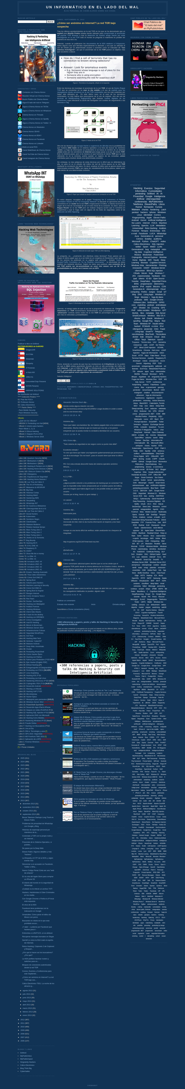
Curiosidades (155, 191)
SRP (152, 877)
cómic (135, 414)
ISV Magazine (161, 748)
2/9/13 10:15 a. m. (72, 415)
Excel (134, 355)
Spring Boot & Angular (35, 591)
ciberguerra (137, 329)
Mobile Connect (151, 512)
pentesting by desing (149, 631)
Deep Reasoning (139, 501)
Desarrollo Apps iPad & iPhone (38, 707)
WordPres (136, 904)
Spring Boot (30, 580)
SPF (162, 456)
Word (160, 777)
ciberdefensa (135, 628)
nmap (146, 568)
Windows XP (145, 324)
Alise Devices (161, 734)
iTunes (152, 920)
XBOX (134, 435)
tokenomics (159, 284)
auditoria (154, 779)
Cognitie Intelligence (146, 663)
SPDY (147, 877)
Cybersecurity (145, 499)
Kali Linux (155, 350)
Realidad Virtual (153, 533)
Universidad (137, 228)
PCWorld (146, 326)
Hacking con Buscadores (35, 726)
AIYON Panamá (28, 386)
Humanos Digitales (154, 501)
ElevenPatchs (146, 822)
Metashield (162, 435)
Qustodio (163, 761)
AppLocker (145, 806)
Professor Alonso (27, 402)
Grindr (164, 830)
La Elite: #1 (31, 556)
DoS (132, 554)
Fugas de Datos (138, 379)
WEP (147, 774)
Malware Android (32, 644)
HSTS (142, 575)
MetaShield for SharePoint (158, 854)
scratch (141, 589)
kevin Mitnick (158, 528)
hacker (154, 446)
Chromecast (135, 740)
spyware (136, 530)
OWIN (145, 864)
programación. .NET (137, 930)
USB (154, 451)
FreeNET (163, 742)
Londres (133, 851)
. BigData (157, 798)
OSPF (134, 864)
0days (148, 589)
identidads (136, 923)
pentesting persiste (138, 928)
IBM (163, 414)
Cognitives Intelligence (158, 591)
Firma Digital (139, 456)
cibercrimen (140, 271)
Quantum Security (34, 458)
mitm (164, 249)
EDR (164, 740)
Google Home (159, 491)
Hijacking (147, 363)
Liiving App (150, 848)
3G (147, 435)
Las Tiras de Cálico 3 (35, 482)
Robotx (158, 875)
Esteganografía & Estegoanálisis (39, 668)
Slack (163, 766)
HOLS (155, 700)
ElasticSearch (136, 822)
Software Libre (139, 302)
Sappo (163, 623)
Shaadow (155, 716)
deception (144, 655)
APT (135, 347)
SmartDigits (145, 883)
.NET (135, 308)
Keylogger (138, 753)
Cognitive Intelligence (153, 252)
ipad (135, 278)
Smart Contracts (147, 477)
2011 (23, 1023)
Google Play (147, 321)
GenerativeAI (138, 249)
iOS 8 (163, 917)
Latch (163, 209)
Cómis (164, 817)
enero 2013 (27, 1015)
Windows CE (155, 774)
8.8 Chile (25, 354)
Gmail (159, 292)
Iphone (152, 212)
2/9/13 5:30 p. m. (71, 504)
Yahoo (155, 430)
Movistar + (145, 297)
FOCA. (148, 824)
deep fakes (154, 583)
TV (162, 560)
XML (135, 652)
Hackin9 (144, 668)
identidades (159, 920)
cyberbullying (143, 549)
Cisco (153, 573)
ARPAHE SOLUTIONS (31, 390)
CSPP (154, 459)
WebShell (150, 896)
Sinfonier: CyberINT (34, 641)
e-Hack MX (26, 372)
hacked (137, 326)
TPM (154, 888)
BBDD (144, 689)
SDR (155, 713)
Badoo (140, 811)
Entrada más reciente (65, 604)
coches (149, 517)
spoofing (136, 321)
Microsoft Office (157, 443)
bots (152, 371)
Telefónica (138, 204)
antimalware (161, 305)
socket (141, 936)
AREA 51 (25, 377)
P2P (121, 387)
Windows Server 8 (151, 901)
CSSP (154, 814)
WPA (154, 679)
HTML (136, 427)
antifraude (137, 724)
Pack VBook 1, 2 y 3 (27, 429)
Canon (163, 737)
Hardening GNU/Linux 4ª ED (37, 681)
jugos (142, 923)
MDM (148, 671)
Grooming (137, 615)
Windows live (158, 602)
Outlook (141, 515)
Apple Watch (136, 660)
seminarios (144, 634)
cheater (147, 782)
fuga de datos (157, 297)
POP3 (135, 711)
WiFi (150, 260)
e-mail (134, 233)
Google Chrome (156, 300)
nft (149, 377)
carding (134, 605)
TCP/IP (142, 546)
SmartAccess (136, 883)
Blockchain (147, 255)
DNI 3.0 (134, 819)
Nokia (143, 758)
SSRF (149, 679)
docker (135, 337)
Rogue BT (163, 764)
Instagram (138, 393)
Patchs (137, 676)
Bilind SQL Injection (158, 811)
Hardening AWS (32, 498)
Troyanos (135, 342)
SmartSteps (138, 769)
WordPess (162, 901)
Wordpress (155, 310)
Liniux (157, 848)
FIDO (142, 824)
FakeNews (154, 385)
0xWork (164, 798)
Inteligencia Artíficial (138, 840)
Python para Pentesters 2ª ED (38, 660)
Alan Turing (151, 734)
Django (145, 697)
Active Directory (158, 400)
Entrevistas (155, 231)
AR (154, 801)
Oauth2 (151, 483)
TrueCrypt (140, 650)
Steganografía (152, 599)
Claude (162, 459)
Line (144, 753)
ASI (164, 801)
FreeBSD (141, 827)
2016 (23, 790)
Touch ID (153, 771)
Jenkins (155, 843)
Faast (162, 329)
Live (143, 671)
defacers (134, 726)
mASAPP (163, 628)
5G (138, 610)
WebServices (146, 721)
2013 (23, 800)
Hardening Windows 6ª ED (35, 721)
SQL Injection (158, 244)
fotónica (156, 681)
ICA (155, 575)
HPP (164, 665)
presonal (162, 928)
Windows (162, 212)
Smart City (147, 560)
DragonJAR (26, 350)
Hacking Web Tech (33, 638)
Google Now (157, 830)
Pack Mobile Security (27, 410)
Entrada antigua (119, 604)
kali (143, 318)
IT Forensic (26, 368)
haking (143, 790)
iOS (163, 231)
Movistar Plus (151, 379)
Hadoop (149, 575)
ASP (142, 610)
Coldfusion (157, 663)
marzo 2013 (27, 1008)
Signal (133, 718)
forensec (157, 912)
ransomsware (161, 684)
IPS (154, 748)
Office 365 (157, 475)
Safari (139, 536)
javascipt (163, 681)
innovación (137, 268)
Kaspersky (161, 703)
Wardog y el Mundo (33, 689)
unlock (158, 936)
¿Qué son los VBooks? (28, 421)
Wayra (157, 321)
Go (153, 594)
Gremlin (137, 597)
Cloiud (140, 817)
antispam (139, 446)
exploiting (141, 305)
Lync (145, 851)
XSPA (164, 581)
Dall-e (159, 740)
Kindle (144, 846)
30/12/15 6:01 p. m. (72, 595)
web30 (164, 607)
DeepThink (137, 697)
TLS (133, 626)
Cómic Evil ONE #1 (33, 588)
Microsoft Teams (157, 642)
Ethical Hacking (32, 431)
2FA (134, 276)
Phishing (162, 265)
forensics (137, 424)
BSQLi (136, 499)
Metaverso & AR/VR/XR (35, 487)
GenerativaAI (150, 827)
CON (164, 286)
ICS (133, 557)
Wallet (149, 602)
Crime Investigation (33, 620)
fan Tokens (160, 345)
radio (146, 345)
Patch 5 (153, 870)
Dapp (151, 695)
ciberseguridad (153, 199)
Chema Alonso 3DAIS (28, 131)
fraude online (158, 324)
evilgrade (163, 726)
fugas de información (149, 353)
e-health (157, 517)
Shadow (162, 716)
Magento (136, 618)
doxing (141, 459)
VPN (154, 411)
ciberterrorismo (146, 528)
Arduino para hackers (34, 426)
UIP (159, 891)
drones (148, 467)
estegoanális (162, 787)
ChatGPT (154, 241)
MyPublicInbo (138, 859)
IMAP (143, 748)
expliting (143, 912)
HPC (143, 832)
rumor (148, 933)
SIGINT (141, 877)
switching (157, 687)
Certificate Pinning (153, 552)
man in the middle (153, 729)
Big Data (29, 490)
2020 (23, 776)
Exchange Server (157, 424)
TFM (141, 771)
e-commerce (158, 467)
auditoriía (161, 904)
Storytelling (30, 501)
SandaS (156, 623)
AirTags (144, 734)
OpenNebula (161, 867)
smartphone (154, 361)
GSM (158, 414)
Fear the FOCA (27, 400)
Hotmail (147, 432)
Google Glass (156, 665)
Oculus (151, 864)
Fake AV (161, 697)
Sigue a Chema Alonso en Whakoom (36, 111)
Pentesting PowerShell (35, 652)
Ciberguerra (32, 474)
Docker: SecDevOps (34, 601)
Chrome (147, 350)
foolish (143, 480)
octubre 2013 (28, 811)
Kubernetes (30, 516)
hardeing (161, 915)
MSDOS (145, 557)
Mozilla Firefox (141, 416)
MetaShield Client (147, 618)
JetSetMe (162, 843)
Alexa (135, 403)
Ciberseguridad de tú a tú (36, 509)
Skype (137, 477)
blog (134, 294)
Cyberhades (25, 1071)
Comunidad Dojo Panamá (32, 381)
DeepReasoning (138, 594)
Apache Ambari (147, 803)
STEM (134, 880)
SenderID (138, 560)
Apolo (135, 737)
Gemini (139, 363)
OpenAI (160, 340)
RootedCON (136, 679)
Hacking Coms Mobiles (35, 718)
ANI (150, 801)
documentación (158, 393)
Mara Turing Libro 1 (34, 535)
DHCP (149, 740)
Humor (139, 207)
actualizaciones (158, 721)
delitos (163, 605)
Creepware (143, 695)
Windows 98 (146, 899)
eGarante (153, 655)
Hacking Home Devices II (37, 469)
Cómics (139, 239)
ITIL (137, 838)
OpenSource (148, 448)
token (162, 353)
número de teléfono (148, 684)
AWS (152, 538)
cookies (156, 565)
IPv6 (142, 286)
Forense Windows (32, 742)
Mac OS (134, 854)
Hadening (154, 832)
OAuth (143, 504)
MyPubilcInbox (150, 620)
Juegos (152, 292)
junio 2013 (27, 998)
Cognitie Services (149, 817)
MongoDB (135, 644)
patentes (153, 568)
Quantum (152, 427)
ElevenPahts (160, 530)
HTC (148, 832)
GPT (164, 310)
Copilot (143, 740)
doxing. (164, 907)
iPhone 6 (142, 729)
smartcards (143, 732)
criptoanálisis (160, 536)
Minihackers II (32, 461)
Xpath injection (143, 652)
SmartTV (149, 331)
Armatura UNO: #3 (34, 564)
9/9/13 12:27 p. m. (72, 554)
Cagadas (134, 663)
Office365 (155, 456)
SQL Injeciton (150, 766)
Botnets (135, 369)
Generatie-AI (135, 745)
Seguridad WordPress (34, 633)
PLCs (159, 557)
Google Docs (147, 830)
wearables (149, 798)
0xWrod (135, 801)
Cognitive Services (158, 263)
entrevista (137, 586)
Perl (157, 644)
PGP (157, 448)
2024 (23, 762)
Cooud (158, 817)
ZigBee (143, 904)
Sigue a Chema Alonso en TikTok (35, 107)
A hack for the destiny (34, 615)
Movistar (144, 263)
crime (133, 681)
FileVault (154, 824)
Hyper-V (161, 700)
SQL (143, 679)
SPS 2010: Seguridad (33, 734)
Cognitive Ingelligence (148, 612)
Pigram (163, 644)
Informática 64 (156, 440)
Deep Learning (159, 695)
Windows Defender (157, 899)
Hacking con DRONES (35, 617)
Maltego (154, 671)
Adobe (157, 538)
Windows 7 (159, 273)
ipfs (144, 793)
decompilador (145, 787)
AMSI (138, 734)
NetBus (150, 862)
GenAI (143, 220)
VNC (133, 774)
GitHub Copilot (155, 554)
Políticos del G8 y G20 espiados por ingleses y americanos (97, 759)
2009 (23, 1030)
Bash (159, 634)
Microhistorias (31, 694)
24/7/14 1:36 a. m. (72, 579)
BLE (157, 469)
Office (137, 339)
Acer (134, 803)
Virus (152, 536)
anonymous (136, 565)
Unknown (67, 560)
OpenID (152, 867)
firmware (150, 912)
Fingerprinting (112, 387)
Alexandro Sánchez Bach (73, 402)
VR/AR (161, 411)
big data (138, 252)
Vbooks (146, 536)
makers (146, 385)
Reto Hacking (151, 228)
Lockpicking (151, 753)
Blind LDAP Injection (147, 347)
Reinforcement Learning (143, 764)
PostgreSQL (152, 676)
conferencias (141, 201)
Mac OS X (161, 316)
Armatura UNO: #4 (34, 562)
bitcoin (144, 273)
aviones (135, 782)
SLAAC (142, 599)
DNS (102, 387)
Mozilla (141, 620)
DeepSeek (138, 432)
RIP (139, 875)
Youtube (135, 281)
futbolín (140, 915)
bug (147, 249)
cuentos (136, 480)
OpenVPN (151, 644)
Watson (137, 896)
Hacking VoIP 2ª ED (34, 691)
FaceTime (138, 639)
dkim (135, 459)
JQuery (140, 843)
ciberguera (160, 724)
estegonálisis (156, 909)
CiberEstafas (31, 522)
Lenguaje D (135, 848)
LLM (152, 225)
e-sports (136, 538)
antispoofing (160, 652)
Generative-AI (147, 236)
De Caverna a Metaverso (36, 506)
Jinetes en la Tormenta (35, 538)
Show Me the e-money (35, 554)
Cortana (150, 636)
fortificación (152, 302)
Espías (144, 742)
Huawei (153, 835)
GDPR (134, 462)
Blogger (163, 469)
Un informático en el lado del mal (92, 7)
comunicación (161, 785)
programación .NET (146, 414)
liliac (148, 793)
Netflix (136, 504)
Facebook (143, 233)
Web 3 (143, 896)
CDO (163, 390)
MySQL (135, 313)
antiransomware (138, 485)
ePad (133, 909)
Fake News (154, 355)
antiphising (147, 779)
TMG (149, 888)
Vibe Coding (140, 774)
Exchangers (135, 824)
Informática (143, 838)
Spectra (144, 225)
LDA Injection (152, 846)
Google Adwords (137, 830)
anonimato (72, 387)
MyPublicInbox (26, 1056)
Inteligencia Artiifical (158, 750)
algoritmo (156, 626)
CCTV (162, 689)
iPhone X (138, 793)
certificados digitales (157, 485)
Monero (154, 673)
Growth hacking (156, 639)
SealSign (154, 515)
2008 (23, 1034)
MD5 (154, 851)
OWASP (152, 557)
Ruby (136, 451)
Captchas (137, 472)
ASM (144, 570)
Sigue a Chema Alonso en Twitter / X (36, 123)
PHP (133, 310)
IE (142, 703)
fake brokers (135, 790)
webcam (153, 408)
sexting (151, 496)
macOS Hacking (32, 622)
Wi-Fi (158, 581)
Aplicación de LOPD (33, 739)
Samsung (156, 578)
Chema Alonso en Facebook (33, 139)
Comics (157, 215)
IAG (164, 639)
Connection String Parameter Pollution (145, 520)
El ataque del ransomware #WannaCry (89, 786)
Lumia (140, 851)
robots (144, 361)
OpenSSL (135, 578)
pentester (136, 390)
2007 (23, 1037)
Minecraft (148, 856)
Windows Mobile (152, 546)
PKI (149, 597)
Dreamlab (26, 359)
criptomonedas (144, 276)
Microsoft (136, 241)
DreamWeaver (161, 819)
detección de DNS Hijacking (68, 212)
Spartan (152, 885)
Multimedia (162, 512)
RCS (132, 764)
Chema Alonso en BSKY (30, 135)
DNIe (145, 472)
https (147, 355)
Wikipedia (162, 650)
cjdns (153, 785)
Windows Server (158, 268)
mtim (163, 923)
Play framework (136, 761)
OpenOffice (139, 438)
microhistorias (138, 334)
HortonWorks (136, 748)
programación (146, 284)
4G (134, 552)
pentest (135, 212)
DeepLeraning (151, 819)
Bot (164, 634)
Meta (141, 512)
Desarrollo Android (33, 686)
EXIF (133, 742)
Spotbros (159, 885)
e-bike (141, 726)
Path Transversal (152, 758)
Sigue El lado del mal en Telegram (33, 103)
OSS (139, 864)
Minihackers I (32, 463)
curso (146, 419)
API (151, 419)
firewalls (160, 655)
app (147, 485)
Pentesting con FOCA (34, 670)
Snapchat (162, 647)
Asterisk (140, 737)
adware (140, 371)
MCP (149, 851)
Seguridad (142, 493)
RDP (164, 475)
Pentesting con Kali (35, 423)
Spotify (147, 451)
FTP (142, 522)
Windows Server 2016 (35, 437)
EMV (165, 663)
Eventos (148, 188)
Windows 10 (160, 294)
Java (163, 337)
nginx (162, 729)
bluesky (133, 907)
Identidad (148, 215)
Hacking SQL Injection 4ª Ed (37, 713)
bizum (141, 782)
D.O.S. (136, 491)
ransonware (158, 930)
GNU (146, 554)
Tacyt (143, 339)
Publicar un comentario (66, 601)
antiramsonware (152, 904)
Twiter (140, 891)
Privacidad (62, 389)
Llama (136, 387)
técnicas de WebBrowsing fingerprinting (74, 98)
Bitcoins (156, 286)
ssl (165, 366)
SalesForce (136, 716)
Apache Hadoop (151, 610)
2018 (23, 783)
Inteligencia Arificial (144, 750)
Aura (137, 236)
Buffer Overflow (143, 573)
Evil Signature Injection (159, 822)
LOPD (163, 385)
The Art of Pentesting (34, 485)
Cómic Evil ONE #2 (34, 577)
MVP (164, 522)
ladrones (134, 658)
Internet (146, 223)
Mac (142, 387)
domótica (152, 549)
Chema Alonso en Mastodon (31, 127)
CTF (157, 737)
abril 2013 (27, 1005)
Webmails (138, 419)
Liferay (143, 848)
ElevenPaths (151, 204)
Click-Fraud (161, 573)
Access (158, 658)
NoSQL (159, 620)
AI (157, 193)
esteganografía (148, 366)
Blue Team (154, 488)
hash (135, 729)
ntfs (134, 925)
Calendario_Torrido (157, 403)
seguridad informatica (157, 933)
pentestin (137, 631)
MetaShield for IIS (150, 756)
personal (159, 236)
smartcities (136, 570)
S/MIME (148, 623)
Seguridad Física (159, 281)
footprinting (136, 385)
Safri (148, 880)
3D (142, 530)
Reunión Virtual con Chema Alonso (36, 96)
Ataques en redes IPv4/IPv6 (37, 710)
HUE (164, 745)
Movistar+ (153, 374)
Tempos (144, 231)
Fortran (134, 827)
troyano (145, 424)
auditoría (157, 239)
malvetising (149, 923)
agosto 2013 (28, 991)
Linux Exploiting (32, 673)
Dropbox (139, 554)
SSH (141, 451)
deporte (134, 607)
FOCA (154, 223)
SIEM (135, 877)
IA (161, 193)
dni (138, 681)
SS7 (160, 713)
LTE (136, 705)
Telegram (159, 331)
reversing (146, 400)
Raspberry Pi (31, 548)
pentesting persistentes (142, 795)
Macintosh (143, 705)
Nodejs (143, 644)
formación (148, 207)
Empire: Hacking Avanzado (36, 572)
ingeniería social (138, 469)
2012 (23, 1020)
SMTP (149, 578)
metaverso (137, 345)
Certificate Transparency (145, 692)
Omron (157, 864)
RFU (163, 872)
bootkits (163, 626)
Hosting (151, 668)
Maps (149, 642)
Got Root (29, 636)
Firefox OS (162, 824)
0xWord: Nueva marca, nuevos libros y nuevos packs (94, 746)
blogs (137, 297)
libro (142, 313)
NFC (147, 456)
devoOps (154, 787)
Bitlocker (161, 610)
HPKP (160, 745)
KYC (132, 846)
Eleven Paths (159, 217)
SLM (147, 525)
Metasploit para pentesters (40, 699)
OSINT (29, 551)
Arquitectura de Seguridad (37, 477)
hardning (144, 917)
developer (137, 361)
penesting (147, 925)
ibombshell (162, 549)
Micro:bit (149, 708)
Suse (148, 718)
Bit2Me (137, 374)
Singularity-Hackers (28, 1062)
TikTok (135, 517)
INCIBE (149, 748)
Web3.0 (154, 650)
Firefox (144, 292)
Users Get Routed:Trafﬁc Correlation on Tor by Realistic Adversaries (91, 261)
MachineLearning (137, 756)
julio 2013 (27, 994)
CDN (133, 692)
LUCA (152, 233)
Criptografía (137, 257)
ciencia (137, 655)
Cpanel (135, 695)
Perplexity (152, 416)
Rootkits (157, 544)
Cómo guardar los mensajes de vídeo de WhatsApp (94, 799)
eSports (156, 726)
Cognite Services (160, 692)
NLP (138, 758)
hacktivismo (140, 398)
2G (135, 610)
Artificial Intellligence (149, 809)
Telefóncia (161, 888)
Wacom (161, 893)
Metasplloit (135, 856)
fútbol (145, 586)
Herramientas (151, 265)
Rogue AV (155, 764)
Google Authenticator (156, 472)
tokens (141, 278)
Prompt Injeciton (146, 872)
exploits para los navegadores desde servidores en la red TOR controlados (91, 91)
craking (140, 907)
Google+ (146, 639)
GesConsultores (160, 827)
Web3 (152, 246)
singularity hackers (159, 377)
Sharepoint (155, 525)
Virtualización (144, 581)
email (162, 583)
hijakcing (151, 917)
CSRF (162, 488)
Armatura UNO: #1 (34, 569)
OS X (149, 504)
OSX (160, 708)
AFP (133, 734)
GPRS (161, 302)
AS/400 (158, 801)
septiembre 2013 (29, 814)
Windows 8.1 (152, 493)
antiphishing (139, 467)
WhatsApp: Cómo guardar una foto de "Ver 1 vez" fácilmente (97, 690)
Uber (164, 718)
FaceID (160, 612)
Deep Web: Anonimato (35, 646)
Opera (134, 515)
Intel (159, 522)
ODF (160, 379)
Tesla (138, 626)
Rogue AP (141, 623)
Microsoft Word (159, 618)
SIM (147, 515)
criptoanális (147, 907)
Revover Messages (148, 875)
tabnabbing (150, 936)
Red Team (30, 599)
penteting (135, 732)
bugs (151, 273)
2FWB (154, 589)
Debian (138, 440)
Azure (162, 361)
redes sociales (143, 310)
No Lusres (157, 862)
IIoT (164, 835)
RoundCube (136, 766)
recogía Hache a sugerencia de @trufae (93, 146)
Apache (135, 286)
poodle (156, 928)
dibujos (134, 377)
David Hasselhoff (158, 499)
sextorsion (161, 568)
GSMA (134, 533)
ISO (133, 838)
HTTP (140, 355)
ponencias (149, 928)
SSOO (158, 766)
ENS (160, 446)
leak (142, 337)
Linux (139, 215)
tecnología (144, 538)
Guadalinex (136, 832)
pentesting (140, 193)
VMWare (137, 721)
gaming (161, 387)
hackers (144, 212)
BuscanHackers (160, 660)
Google (148, 196)
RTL (163, 711)
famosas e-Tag (63, 102)
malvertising (136, 684)
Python (145, 241)
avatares (137, 583)
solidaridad (134, 798)
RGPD (134, 875)
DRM (154, 740)
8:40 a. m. (92, 383)
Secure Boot (146, 716)
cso (148, 605)
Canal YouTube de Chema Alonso (35, 154)
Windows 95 (162, 679)
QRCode (156, 761)
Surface (155, 769)
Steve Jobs (147, 507)
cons (134, 305)
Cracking (155, 308)
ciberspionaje (147, 565)
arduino (148, 438)
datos (152, 406)
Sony (134, 650)
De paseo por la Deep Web (32, 848)
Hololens (134, 835)
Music (161, 575)
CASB (143, 814)
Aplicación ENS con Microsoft (37, 715)
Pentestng (162, 758)
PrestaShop (136, 647)
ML (148, 443)
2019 (23, 779)
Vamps (148, 650)
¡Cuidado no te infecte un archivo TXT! (37, 889)
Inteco (151, 838)
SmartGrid (154, 883)
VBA (143, 893)
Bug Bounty (30, 540)
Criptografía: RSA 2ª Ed (35, 683)
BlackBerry (141, 591)
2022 (23, 769)
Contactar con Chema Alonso (33, 92)
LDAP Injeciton (162, 846)
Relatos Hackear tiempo (35, 527)
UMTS (143, 602)
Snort (132, 885)
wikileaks (162, 408)
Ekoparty (25, 363)
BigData (142, 260)
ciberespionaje (84, 387)
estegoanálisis (146, 509)
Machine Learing (143, 854)
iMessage (151, 586)
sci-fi (163, 517)
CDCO (137, 612)
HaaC (164, 554)
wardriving (156, 607)
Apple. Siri (163, 806)
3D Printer (150, 469)
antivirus (161, 451)
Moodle (134, 620)
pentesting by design (158, 925)
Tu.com (161, 427)
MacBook (142, 533)
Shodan (142, 308)
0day (161, 438)
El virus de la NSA (29, 905)
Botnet (156, 390)
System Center (156, 718)
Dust (146, 408)
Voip (141, 406)
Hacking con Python (34, 657)
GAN (135, 483)
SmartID (156, 560)
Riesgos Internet (32, 593)
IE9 (163, 501)
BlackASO (151, 689)
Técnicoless (161, 334)
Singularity (140, 718)
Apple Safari (149, 530)
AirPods (153, 634)
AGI (140, 801)
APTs (152, 658)
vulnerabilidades (147, 453)
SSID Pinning (160, 877)
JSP (135, 642)
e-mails (141, 435)
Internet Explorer (151, 257)
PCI (165, 708)
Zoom (152, 652)
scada (148, 459)
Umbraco (137, 893)
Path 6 (144, 676)
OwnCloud (146, 870)
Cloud (156, 337)
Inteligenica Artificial (152, 840)
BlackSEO (144, 403)
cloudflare (145, 583)
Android (135, 220)
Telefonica (163, 599)
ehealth (163, 565)
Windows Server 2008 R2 (149, 777)
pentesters (137, 400)
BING (136, 284)
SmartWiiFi (162, 883)
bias (145, 496)
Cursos (158, 207)
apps (147, 371)
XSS (163, 276)
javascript (148, 329)
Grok (154, 745)
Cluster (29, 649)
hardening (154, 209)
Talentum (151, 339)
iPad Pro (145, 920)
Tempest (162, 515)
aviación (161, 779)
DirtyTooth (160, 453)
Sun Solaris (159, 477)
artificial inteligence (148, 724)
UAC (154, 342)
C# (157, 689)
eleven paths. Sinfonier (143, 909)
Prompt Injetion (147, 761)
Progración (136, 872)
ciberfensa (162, 782)
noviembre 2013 (29, 807)
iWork (156, 628)
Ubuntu (137, 318)
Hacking (138, 188)
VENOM (148, 893)
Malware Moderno (33, 524)
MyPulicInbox (136, 862)
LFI (142, 544)
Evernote (150, 742)
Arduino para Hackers (34, 583)
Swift (161, 769)
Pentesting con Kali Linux (36, 678)
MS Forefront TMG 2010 (34, 736)
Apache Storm (136, 806)
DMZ (163, 541)
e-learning (148, 726)
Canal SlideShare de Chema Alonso (36, 150)
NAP (134, 758)
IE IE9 (148, 278)
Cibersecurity (141, 636)
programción (149, 930)
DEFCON (143, 491)
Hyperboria (136, 703)
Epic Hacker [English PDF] (36, 662)
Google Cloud (151, 462)
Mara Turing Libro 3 (34, 530)
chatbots (142, 517)
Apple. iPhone (137, 809)
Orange (161, 673)
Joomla (153, 435)
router (133, 687)
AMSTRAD (160, 496)
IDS (133, 544)
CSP (148, 814)
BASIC (151, 660)
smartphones (147, 687)
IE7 (138, 544)
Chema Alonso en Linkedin (30, 143)
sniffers (136, 453)
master (141, 607)
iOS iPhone (138, 920)
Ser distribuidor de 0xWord (28, 394)
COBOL (152, 737)
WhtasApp (137, 899)
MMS (164, 851)
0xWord (23, 1053)
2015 (23, 793)
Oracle (149, 318)
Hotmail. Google (144, 835)
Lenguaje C (136, 671)
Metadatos (161, 225)
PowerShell (158, 255)
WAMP (155, 893)
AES (146, 658)
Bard (156, 419)
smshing (152, 732)
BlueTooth (149, 334)
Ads (159, 570)
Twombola (153, 891)
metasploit (155, 249)
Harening (162, 832)
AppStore (137, 689)
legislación (150, 398)
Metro (142, 856)
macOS (159, 398)
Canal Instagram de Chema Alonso (36, 158)
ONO (163, 862)
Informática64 (139, 443)
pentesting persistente (141, 488)
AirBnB (164, 687)
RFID (135, 525)
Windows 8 (159, 318)
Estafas (148, 239)
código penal (135, 787)
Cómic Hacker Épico (34, 654)
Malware (136, 209)
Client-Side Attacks (33, 612)
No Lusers (136, 223)
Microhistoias (161, 756)
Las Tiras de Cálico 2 (35, 511)
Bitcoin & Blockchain (34, 625)
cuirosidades (156, 907)
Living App (139, 331)
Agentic (155, 509)
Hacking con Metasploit (35, 604)
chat (162, 430)
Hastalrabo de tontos (139, 475)
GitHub (141, 462)
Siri (149, 411)
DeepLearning (137, 408)
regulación (141, 933)
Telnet (135, 891)
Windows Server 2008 (140, 562)
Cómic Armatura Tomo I (35, 596)
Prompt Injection (140, 422)
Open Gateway (158, 432)
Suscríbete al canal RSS (27, 147)
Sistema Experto (160, 880)
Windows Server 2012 (34, 702)
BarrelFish (147, 811)
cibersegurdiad (145, 785)
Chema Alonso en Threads (30, 115)
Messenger (142, 483)
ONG (135, 493)
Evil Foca (143, 369)
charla (147, 446)
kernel (150, 480)
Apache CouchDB (159, 803)
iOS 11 (158, 917)
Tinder (136, 602)
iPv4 (162, 326)
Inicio (93, 604)
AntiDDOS (141, 552)
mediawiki (157, 923)
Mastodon (149, 544)
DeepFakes (145, 281)
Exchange (153, 697)
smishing (134, 936)
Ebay (138, 742)
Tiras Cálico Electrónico (36, 575)
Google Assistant (146, 745)
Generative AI (139, 289)
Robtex (145, 713)
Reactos (138, 713)
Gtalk (149, 700)
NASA (144, 862)
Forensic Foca (151, 522)
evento (144, 628)
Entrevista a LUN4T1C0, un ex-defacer (37, 933)
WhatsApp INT (32, 503)
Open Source (158, 278)
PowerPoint (156, 711)
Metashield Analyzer (138, 708)
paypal (148, 607)
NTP (155, 708)
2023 (23, 765)
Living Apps (148, 294)
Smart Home (160, 483)
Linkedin (143, 427)
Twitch (164, 771)
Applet (145, 660)
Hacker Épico (31, 697)
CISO (162, 509)
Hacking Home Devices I (36, 479)
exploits (151, 358)
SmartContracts (139, 316)
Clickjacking (155, 541)
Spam (145, 246)
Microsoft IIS (146, 673)
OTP (150, 475)
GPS (163, 308)
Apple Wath (154, 806)
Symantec (135, 771)
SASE (163, 875)
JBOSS (147, 703)
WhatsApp (161, 233)
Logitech (163, 848)
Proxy (163, 355)
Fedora (136, 700)
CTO (134, 636)
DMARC (158, 636)
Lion (138, 557)
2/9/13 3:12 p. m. (71, 470)
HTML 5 (136, 668)
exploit (148, 286)
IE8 (157, 668)
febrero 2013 (28, 1012)
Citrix (156, 329)
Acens (164, 658)
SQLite (160, 504)
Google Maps (161, 594)
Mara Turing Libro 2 (34, 532)
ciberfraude (135, 785)
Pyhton (160, 676)
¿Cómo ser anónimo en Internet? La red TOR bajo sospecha (86, 25)
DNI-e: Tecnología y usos (35, 731)
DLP (163, 552)
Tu (159, 771)
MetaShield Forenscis (155, 705)
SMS (146, 300)
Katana (138, 846)
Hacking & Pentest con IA (37, 466)
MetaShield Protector (157, 369)
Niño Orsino (68, 440)
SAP (151, 713)
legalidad (142, 377)
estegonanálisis (146, 681)
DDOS (163, 520)
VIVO (149, 626)
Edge (137, 575)
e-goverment (151, 387)
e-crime (155, 326)
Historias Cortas (32, 493)
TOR (69, 389)
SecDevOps (136, 507)
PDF (154, 363)
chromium (154, 782)
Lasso (162, 668)
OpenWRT (137, 870)
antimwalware (138, 779)
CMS (147, 541)
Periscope (160, 870)
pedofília (139, 925)
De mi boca (141, 819)
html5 (134, 568)
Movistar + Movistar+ (159, 856)
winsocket (149, 938)
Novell (143, 597)
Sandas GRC (152, 647)
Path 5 (163, 448)
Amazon (148, 337)
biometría (162, 342)
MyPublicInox (159, 859)
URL (163, 891)
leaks (140, 568)
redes (163, 241)
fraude (156, 260)
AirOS (139, 803)
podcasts (138, 300)
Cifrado (96, 387)
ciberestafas (160, 371)
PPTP (143, 578)
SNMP (144, 647)
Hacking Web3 (32, 495)
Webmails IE (159, 896)
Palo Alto (142, 711)
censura (142, 605)
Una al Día (29, 728)
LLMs (159, 246)
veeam (164, 936)
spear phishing (159, 480)
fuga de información (153, 395)
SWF (143, 880)
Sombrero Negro (32, 519)
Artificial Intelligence (157, 220)
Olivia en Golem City (36, 471)
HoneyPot (145, 615)
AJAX (145, 801)
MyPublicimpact (26, 1059)
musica (153, 793)
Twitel (161, 422)
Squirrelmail (147, 769)
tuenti (155, 438)
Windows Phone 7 (138, 901)
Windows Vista (137, 265)
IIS (148, 308)
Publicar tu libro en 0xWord (28, 344)
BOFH (160, 589)
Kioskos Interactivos (157, 615)
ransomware (147, 390)
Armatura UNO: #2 (34, 567)
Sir (153, 880)
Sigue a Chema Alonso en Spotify (35, 119)
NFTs (161, 374)
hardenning (136, 917)
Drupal (147, 594)
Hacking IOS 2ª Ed (33, 675)
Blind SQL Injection (155, 271)
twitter (138, 246)
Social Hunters (32, 514)
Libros (162, 204)
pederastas (160, 793)
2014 (23, 797)
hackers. (154, 915)
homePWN (150, 790)
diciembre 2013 (29, 804)
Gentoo (142, 700)
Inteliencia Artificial (160, 838)
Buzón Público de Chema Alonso (35, 99)
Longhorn (159, 753)
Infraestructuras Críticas (35, 630)
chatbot (147, 393)
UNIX (143, 626)
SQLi (160, 416)
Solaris (146, 885)
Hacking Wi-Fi (31, 543)
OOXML (160, 347)
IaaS (135, 750)
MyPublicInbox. (148, 859)
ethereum (140, 395)
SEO (135, 406)
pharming (154, 795)
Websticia (156, 507)
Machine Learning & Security (37, 585)
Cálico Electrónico (28, 405)
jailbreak (158, 366)
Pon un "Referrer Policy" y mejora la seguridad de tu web (96, 812)
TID (134, 371)
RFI (164, 557)
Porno (154, 597)
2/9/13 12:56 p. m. (72, 434)
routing (139, 687)
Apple (149, 217)
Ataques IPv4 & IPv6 (34, 434)
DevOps (146, 440)
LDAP (151, 345)
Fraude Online (30, 723)
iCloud (150, 628)
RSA (154, 504)
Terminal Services (139, 358)
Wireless (151, 316)
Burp (146, 737)
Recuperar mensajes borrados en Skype (38, 937)
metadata (150, 313)
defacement (155, 605)
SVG (139, 880)
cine (146, 406)
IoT (165, 292)
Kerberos (142, 642)
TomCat (147, 771)
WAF (152, 581)
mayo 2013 (27, 1001)
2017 (23, 786)
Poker (149, 711)
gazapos (147, 915)
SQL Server (161, 313)
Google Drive (145, 665)
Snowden (139, 885)
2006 (23, 1041)
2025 (23, 758)
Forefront (134, 512)
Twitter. (146, 891)
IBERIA (159, 835)
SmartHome (137, 350)
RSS (136, 411)
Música (137, 254)
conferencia (157, 382)
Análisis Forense (32, 607)
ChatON (134, 817)
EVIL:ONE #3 (32, 546)
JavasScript (147, 843)
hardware (156, 276)
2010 (23, 1027)
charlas (145, 209)
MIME (159, 851)
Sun (160, 464)
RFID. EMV (156, 872)
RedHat (141, 525)
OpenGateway (151, 464)
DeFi (150, 491)
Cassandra (161, 814)
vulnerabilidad (161, 732)
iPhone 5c (158, 790)
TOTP (148, 382)
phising (160, 795)
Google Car (135, 665)
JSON (154, 703)
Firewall (145, 374)
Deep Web (160, 406)
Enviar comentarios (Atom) (78, 609)
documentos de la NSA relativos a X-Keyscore (105, 44)
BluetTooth (137, 814)
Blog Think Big (26, 1068)
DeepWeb (135, 522)
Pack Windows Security (28, 413)
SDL (143, 766)
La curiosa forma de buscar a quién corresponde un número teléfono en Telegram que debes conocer (97, 733)
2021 (23, 772)
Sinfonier (142, 411)
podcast (150, 305)
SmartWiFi (153, 422)
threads (142, 798)
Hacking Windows (33, 609)
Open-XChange (144, 867)
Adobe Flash (151, 570)
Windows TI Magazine (143, 430)
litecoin (141, 658)
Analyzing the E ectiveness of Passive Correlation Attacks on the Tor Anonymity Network (91, 201)
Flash (156, 742)
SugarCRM (143, 888)
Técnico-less (146, 342)
